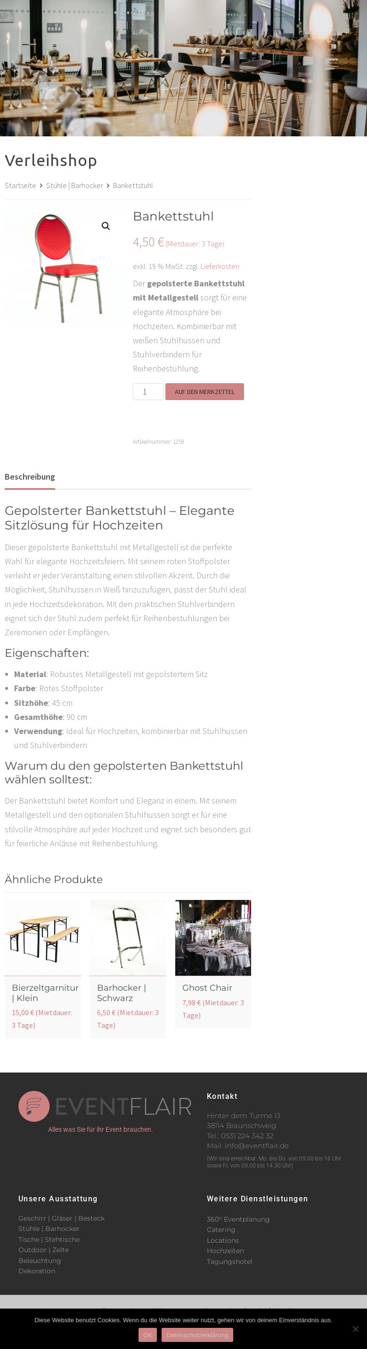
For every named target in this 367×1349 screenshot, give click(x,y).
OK (147, 1335)
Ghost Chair (207, 988)
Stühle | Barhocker (74, 185)
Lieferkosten (220, 266)
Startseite (20, 185)
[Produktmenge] (148, 391)
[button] (259, 8)
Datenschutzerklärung (197, 1335)
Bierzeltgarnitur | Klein (45, 993)
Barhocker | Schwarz (121, 993)
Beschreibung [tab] (30, 476)
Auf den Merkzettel (205, 391)
